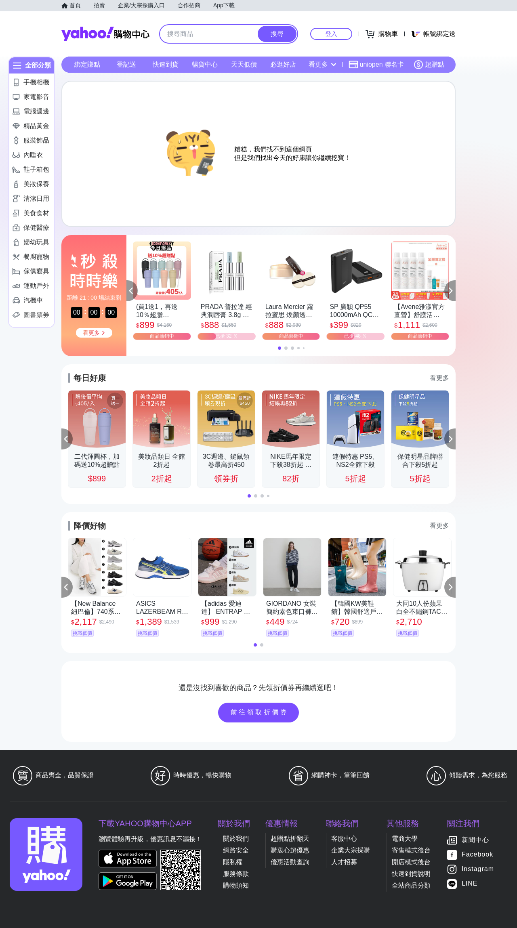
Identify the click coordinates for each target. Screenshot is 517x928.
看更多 (322, 64)
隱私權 (232, 862)
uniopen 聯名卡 (376, 64)
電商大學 (405, 838)
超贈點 (429, 64)
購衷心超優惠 (290, 850)
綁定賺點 (87, 64)
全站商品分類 (411, 885)
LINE (470, 883)
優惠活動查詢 (290, 862)
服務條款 (236, 873)
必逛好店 (283, 64)
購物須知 (236, 885)
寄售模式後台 (411, 850)
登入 (331, 33)
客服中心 (344, 838)
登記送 (126, 64)
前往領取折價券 (260, 712)
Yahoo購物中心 (105, 34)
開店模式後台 (411, 862)
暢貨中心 (205, 64)
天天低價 (244, 64)
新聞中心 (475, 839)
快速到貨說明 (411, 873)
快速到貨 (166, 64)
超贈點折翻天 (290, 838)
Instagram (478, 868)
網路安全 (236, 850)
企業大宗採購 (350, 850)
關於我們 (236, 838)
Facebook (477, 854)
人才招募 (344, 862)
